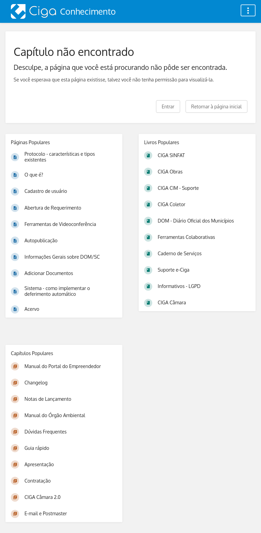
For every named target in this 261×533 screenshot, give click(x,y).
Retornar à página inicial (216, 106)
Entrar (168, 106)
